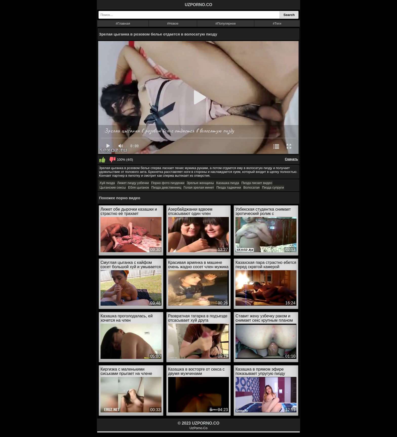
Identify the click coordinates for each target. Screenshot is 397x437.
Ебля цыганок (138, 187)
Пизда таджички (228, 187)
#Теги (277, 23)
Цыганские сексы (113, 187)
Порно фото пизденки (167, 183)
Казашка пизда (227, 183)
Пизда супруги (273, 187)
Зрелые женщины (200, 183)
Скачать (291, 159)
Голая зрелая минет (199, 187)
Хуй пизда (107, 183)
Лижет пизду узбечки (133, 183)
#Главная (123, 23)
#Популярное (225, 23)
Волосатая (251, 187)
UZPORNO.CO (198, 5)
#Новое (172, 23)
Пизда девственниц (166, 187)
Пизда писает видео (257, 183)
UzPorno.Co (199, 428)
